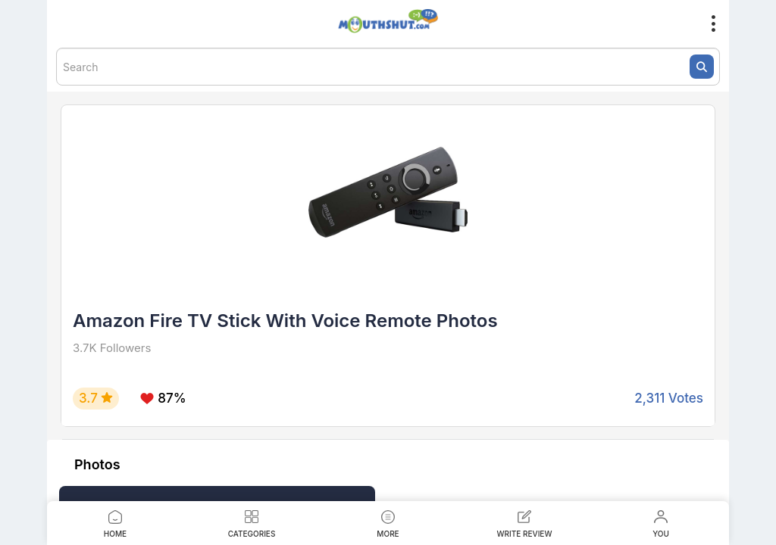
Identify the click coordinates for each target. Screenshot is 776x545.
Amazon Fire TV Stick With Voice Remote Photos (285, 321)
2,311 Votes (668, 398)
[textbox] (388, 67)
